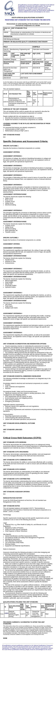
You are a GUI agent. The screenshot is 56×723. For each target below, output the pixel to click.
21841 (6, 613)
